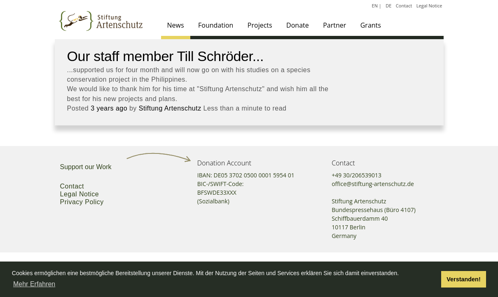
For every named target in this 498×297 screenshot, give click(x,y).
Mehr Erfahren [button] (34, 284)
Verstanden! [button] (463, 279)
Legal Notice (429, 5)
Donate (297, 25)
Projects (260, 25)
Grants (370, 25)
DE (388, 5)
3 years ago (109, 108)
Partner (334, 25)
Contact (404, 5)
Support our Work (86, 166)
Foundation (215, 25)
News (175, 25)
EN (375, 5)
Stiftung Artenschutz (170, 108)
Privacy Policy (82, 201)
